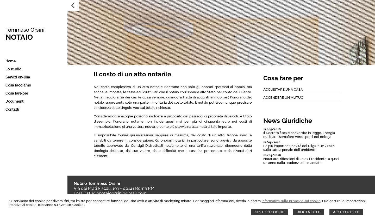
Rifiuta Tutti (309, 212)
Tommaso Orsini (24, 30)
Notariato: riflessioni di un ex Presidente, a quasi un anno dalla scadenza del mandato (301, 161)
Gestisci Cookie (269, 212)
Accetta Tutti (346, 212)
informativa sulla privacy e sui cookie (291, 201)
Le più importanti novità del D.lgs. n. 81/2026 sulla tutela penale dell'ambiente (299, 148)
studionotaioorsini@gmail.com (117, 193)
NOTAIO (18, 37)
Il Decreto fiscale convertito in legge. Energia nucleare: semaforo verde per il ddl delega (299, 135)
